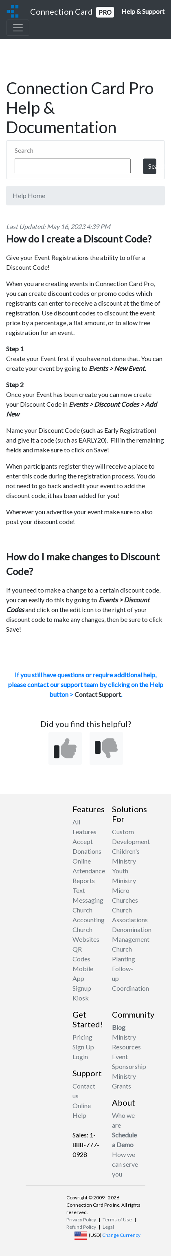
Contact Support (98, 694)
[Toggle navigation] (18, 28)
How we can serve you (125, 1164)
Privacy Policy (81, 1219)
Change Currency (121, 1235)
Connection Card (72, 12)
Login (80, 1056)
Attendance (88, 871)
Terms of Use (117, 1219)
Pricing (82, 1037)
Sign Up (83, 1047)
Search (24, 150)
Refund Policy (81, 1227)
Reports (83, 880)
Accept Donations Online (86, 851)
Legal (108, 1227)
